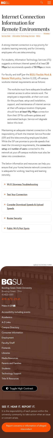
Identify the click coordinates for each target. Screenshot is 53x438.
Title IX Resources (10, 378)
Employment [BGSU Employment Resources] (8, 337)
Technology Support (11, 373)
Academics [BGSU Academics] (7, 317)
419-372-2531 (11, 299)
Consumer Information (12, 332)
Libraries (6, 352)
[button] (19, 2)
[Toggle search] (41, 2)
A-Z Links (6, 322)
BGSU (38, 36)
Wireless (47, 33)
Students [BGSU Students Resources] (6, 368)
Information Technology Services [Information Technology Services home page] (23, 36)
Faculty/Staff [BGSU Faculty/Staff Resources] (8, 342)
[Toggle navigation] (49, 2)
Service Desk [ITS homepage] (6, 36)
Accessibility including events (16, 311)
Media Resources (10, 358)
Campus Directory (10, 327)
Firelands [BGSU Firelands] (6, 347)
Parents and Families (11, 363)
